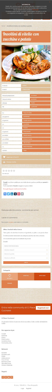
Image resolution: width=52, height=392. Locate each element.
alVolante (4, 352)
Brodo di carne (27, 139)
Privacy (4, 337)
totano (24, 85)
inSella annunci (6, 358)
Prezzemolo (27, 131)
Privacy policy (5, 339)
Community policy (7, 343)
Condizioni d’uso (6, 341)
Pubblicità (4, 335)
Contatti (4, 334)
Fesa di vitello (27, 112)
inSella (3, 356)
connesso (11, 222)
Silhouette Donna (6, 363)
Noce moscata (27, 146)
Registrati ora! (43, 308)
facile (33, 103)
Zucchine (26, 124)
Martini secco (27, 135)
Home (3, 26)
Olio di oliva (26, 142)
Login (22, 388)
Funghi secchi (27, 120)
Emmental (26, 116)
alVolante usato (6, 354)
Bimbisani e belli (6, 361)
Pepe (25, 150)
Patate (25, 127)
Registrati (28, 388)
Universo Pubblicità (7, 365)
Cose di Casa (5, 360)
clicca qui (35, 9)
